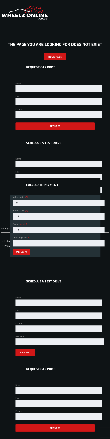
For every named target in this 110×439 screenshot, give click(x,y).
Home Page (55, 56)
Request (55, 126)
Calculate (21, 252)
